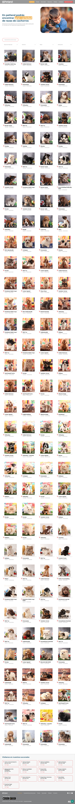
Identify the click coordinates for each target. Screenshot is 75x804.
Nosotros (50, 1)
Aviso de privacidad (27, 801)
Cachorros (31, 1)
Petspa (55, 1)
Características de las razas (10, 39)
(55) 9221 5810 (68, 1)
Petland (49, 793)
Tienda (37, 1)
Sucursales (43, 1)
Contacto (61, 1)
